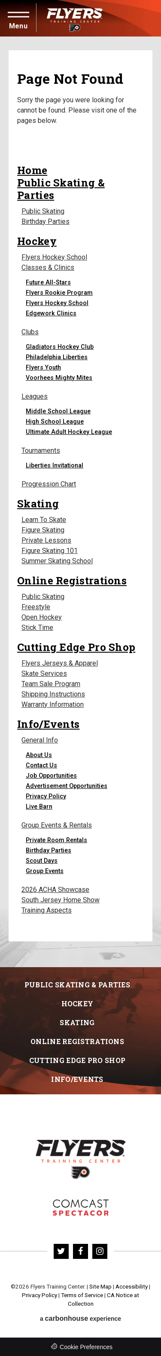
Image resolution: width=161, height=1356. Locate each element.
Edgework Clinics (51, 313)
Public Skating (42, 211)
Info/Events (48, 723)
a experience (80, 1318)
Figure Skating (42, 530)
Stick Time (37, 627)
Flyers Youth (43, 367)
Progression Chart (48, 484)
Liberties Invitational (54, 465)
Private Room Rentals (56, 840)
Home (32, 170)
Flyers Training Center (74, 18)
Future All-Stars (48, 282)
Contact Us (41, 765)
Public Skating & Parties (61, 189)
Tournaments (40, 450)
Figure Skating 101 (49, 551)
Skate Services (44, 673)
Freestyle (35, 607)
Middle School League (58, 411)
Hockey (37, 240)
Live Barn (39, 806)
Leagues (34, 396)
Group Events (45, 870)
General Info (39, 740)
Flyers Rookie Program (59, 292)
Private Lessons (46, 540)
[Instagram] (99, 1251)
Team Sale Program (50, 684)
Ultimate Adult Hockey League (69, 431)
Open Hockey (41, 617)
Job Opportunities (51, 775)
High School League (55, 421)
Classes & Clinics (47, 267)
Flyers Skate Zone (81, 1207)
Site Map (100, 1286)
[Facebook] (80, 1251)
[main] (80, 502)
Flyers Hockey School (54, 257)
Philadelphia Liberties (57, 357)
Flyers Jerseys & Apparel (59, 663)
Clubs (30, 332)
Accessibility (131, 1286)
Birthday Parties (45, 221)
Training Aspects (46, 910)
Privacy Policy (46, 796)
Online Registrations (72, 580)
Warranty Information (52, 704)
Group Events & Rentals (56, 825)
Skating (38, 503)
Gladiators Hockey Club (60, 346)
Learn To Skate (43, 520)
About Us (39, 754)
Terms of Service (82, 1295)
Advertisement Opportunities (66, 785)
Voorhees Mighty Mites (59, 377)
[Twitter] (61, 1251)
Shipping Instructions (53, 694)
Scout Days (42, 860)
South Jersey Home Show (60, 900)
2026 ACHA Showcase (55, 890)
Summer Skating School (57, 561)
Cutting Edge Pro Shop (76, 647)
